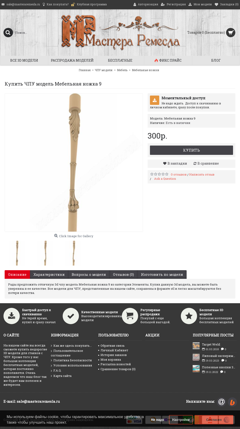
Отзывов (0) (123, 274)
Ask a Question (165, 178)
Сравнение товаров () (117, 369)
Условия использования (71, 365)
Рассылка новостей (114, 364)
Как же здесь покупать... (71, 345)
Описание (17, 274)
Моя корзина (109, 359)
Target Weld (211, 344)
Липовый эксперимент (219, 356)
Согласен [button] (214, 420)
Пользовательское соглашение (67, 353)
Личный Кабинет (113, 350)
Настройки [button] (181, 420)
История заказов (112, 355)
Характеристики (49, 274)
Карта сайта (61, 376)
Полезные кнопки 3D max (219, 367)
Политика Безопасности (71, 360)
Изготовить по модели (162, 274)
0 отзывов (179, 174)
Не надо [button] (157, 420)
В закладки (177, 163)
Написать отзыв (201, 174)
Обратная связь (111, 345)
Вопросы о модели (89, 274)
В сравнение (208, 163)
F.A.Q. (56, 370)
